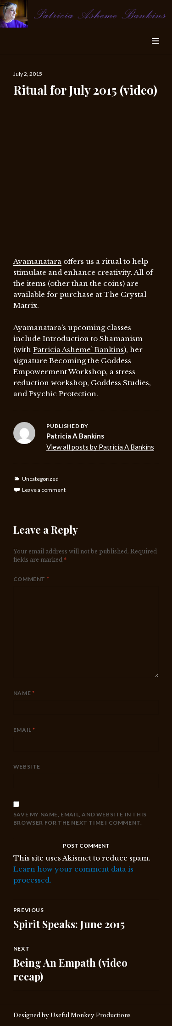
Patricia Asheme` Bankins (78, 349)
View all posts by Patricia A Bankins (100, 447)
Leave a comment (44, 489)
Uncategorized (40, 478)
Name (24, 693)
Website (26, 766)
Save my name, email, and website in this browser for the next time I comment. (80, 818)
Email (24, 729)
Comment (31, 579)
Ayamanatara (37, 261)
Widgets (155, 51)
